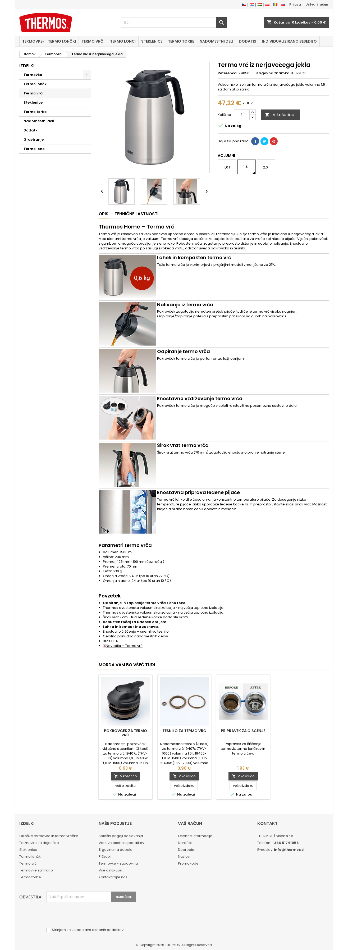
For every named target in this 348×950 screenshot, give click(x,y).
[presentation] (86, 915)
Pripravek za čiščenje (243, 730)
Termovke (32, 41)
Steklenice (151, 41)
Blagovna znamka (272, 73)
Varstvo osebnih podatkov (121, 842)
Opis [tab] (103, 214)
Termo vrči (92, 41)
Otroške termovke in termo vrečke (48, 835)
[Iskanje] (174, 22)
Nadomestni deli (216, 41)
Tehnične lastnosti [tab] (136, 214)
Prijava (295, 4)
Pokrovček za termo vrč (125, 733)
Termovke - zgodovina (118, 863)
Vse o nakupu (110, 870)
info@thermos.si (289, 849)
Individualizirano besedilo (289, 41)
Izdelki (26, 66)
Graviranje (34, 139)
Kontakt (267, 823)
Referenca (227, 73)
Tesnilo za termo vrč (184, 730)
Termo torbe (181, 41)
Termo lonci (123, 41)
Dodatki (247, 41)
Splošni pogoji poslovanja (121, 835)
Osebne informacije (195, 835)
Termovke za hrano (36, 870)
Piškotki (105, 856)
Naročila (185, 842)
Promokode (188, 863)
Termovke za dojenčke (39, 842)
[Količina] (242, 114)
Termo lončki (62, 41)
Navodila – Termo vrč (123, 645)
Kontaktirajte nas (113, 877)
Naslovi (184, 856)
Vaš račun (190, 823)
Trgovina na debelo (115, 849)
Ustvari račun (316, 4)
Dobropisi (186, 849)
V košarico (279, 115)
